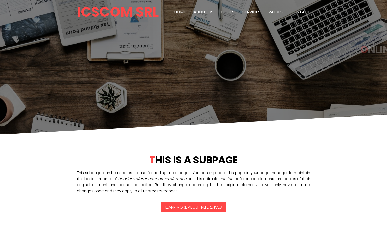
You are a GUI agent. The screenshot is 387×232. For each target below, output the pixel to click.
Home (180, 12)
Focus (227, 12)
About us (203, 12)
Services (251, 12)
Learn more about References (193, 207)
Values (275, 12)
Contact (300, 12)
